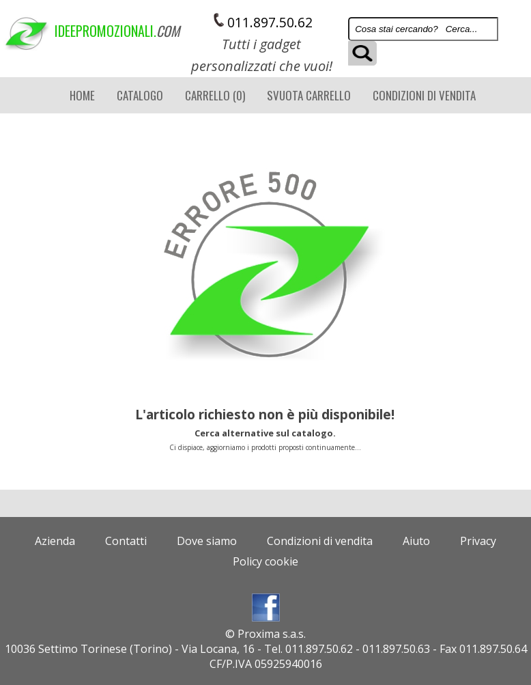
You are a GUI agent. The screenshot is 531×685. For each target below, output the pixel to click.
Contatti (126, 540)
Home (82, 95)
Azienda (55, 540)
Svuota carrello (309, 95)
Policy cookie (265, 561)
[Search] (423, 29)
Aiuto (416, 540)
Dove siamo (207, 540)
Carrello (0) (215, 95)
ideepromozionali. (76, 30)
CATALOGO (140, 95)
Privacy (478, 540)
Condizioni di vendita (424, 95)
